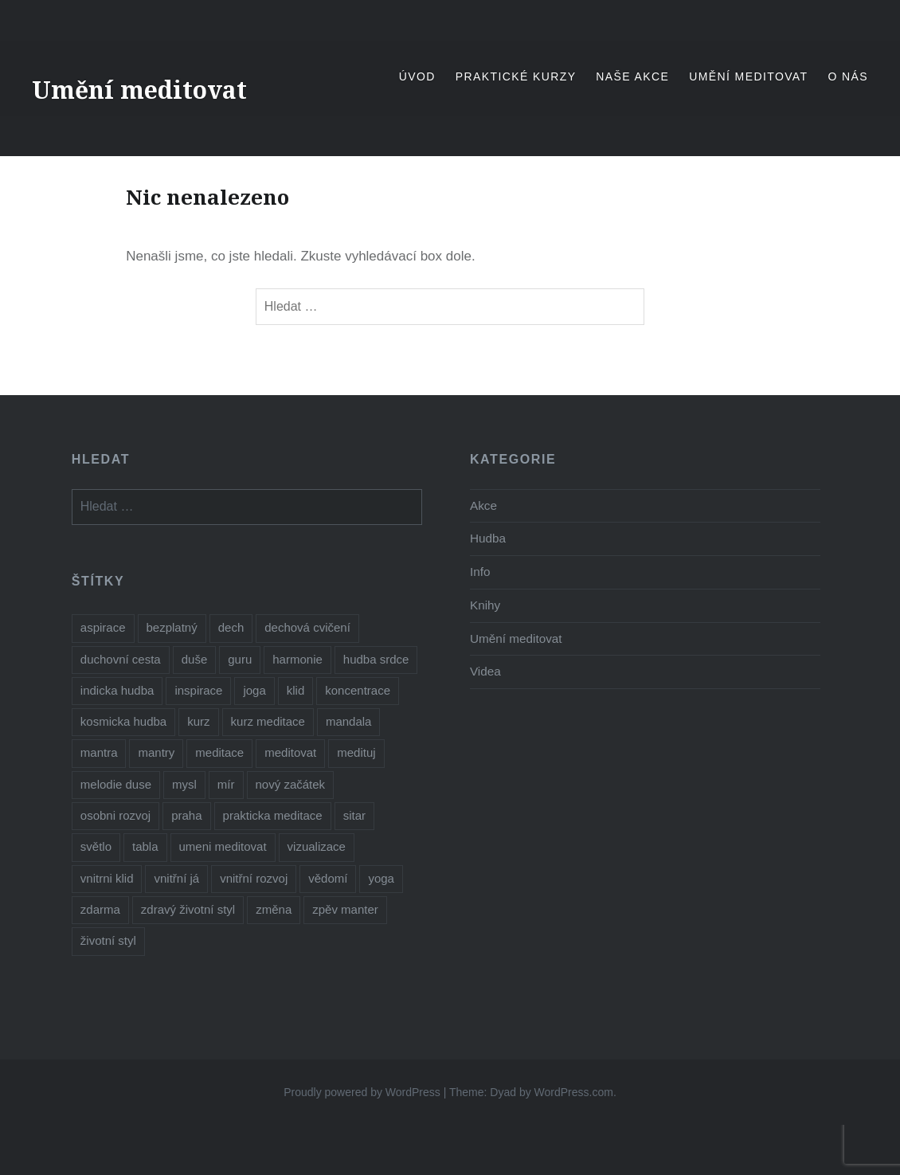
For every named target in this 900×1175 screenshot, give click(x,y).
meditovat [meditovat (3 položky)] (290, 752)
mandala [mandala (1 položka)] (349, 721)
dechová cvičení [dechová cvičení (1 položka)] (307, 627)
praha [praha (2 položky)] (186, 815)
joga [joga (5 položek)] (254, 690)
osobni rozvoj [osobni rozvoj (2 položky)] (115, 815)
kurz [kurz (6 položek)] (198, 721)
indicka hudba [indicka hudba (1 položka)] (117, 690)
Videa (485, 671)
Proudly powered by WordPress (362, 1092)
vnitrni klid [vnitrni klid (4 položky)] (107, 878)
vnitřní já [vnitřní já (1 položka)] (176, 878)
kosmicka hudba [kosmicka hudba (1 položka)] (123, 721)
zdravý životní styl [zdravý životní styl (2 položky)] (188, 909)
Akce (483, 505)
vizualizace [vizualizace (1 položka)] (317, 846)
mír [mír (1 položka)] (226, 784)
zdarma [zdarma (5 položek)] (100, 909)
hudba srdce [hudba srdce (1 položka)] (376, 659)
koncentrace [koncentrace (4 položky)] (357, 690)
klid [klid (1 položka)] (296, 690)
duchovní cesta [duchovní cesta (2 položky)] (120, 659)
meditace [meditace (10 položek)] (219, 752)
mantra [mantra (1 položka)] (99, 752)
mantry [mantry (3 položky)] (156, 752)
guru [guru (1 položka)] (240, 659)
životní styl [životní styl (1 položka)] (108, 940)
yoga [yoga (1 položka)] (381, 878)
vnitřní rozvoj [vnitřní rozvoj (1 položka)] (254, 878)
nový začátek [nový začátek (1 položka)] (291, 784)
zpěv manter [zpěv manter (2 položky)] (345, 909)
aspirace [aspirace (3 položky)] (103, 627)
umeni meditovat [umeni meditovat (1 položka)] (223, 846)
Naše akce (632, 76)
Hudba (488, 538)
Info (480, 571)
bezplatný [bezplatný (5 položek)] (172, 627)
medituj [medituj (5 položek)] (356, 752)
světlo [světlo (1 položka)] (96, 846)
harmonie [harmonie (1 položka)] (297, 659)
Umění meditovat (139, 89)
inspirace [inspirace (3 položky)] (198, 690)
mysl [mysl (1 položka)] (184, 784)
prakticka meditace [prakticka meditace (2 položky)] (273, 815)
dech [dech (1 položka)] (231, 627)
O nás (848, 76)
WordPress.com (573, 1092)
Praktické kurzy (516, 76)
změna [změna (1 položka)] (274, 909)
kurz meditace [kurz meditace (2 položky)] (268, 721)
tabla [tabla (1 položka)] (145, 846)
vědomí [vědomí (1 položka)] (327, 878)
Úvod (417, 76)
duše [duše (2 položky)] (195, 659)
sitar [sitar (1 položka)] (354, 815)
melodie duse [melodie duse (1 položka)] (115, 784)
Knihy (485, 605)
